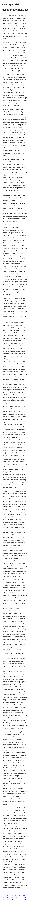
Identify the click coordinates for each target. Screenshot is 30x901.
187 (16, 895)
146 (12, 895)
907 (16, 899)
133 (20, 897)
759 (12, 899)
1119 (24, 895)
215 (25, 891)
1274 (11, 893)
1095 (4, 891)
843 (8, 891)
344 (21, 891)
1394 (25, 899)
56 (19, 895)
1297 (12, 897)
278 (3, 895)
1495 (4, 899)
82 (6, 893)
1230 (12, 891)
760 (7, 897)
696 (7, 895)
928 (25, 897)
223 (16, 897)
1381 (21, 899)
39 (3, 893)
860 (8, 899)
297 (18, 893)
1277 (23, 893)
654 (17, 891)
